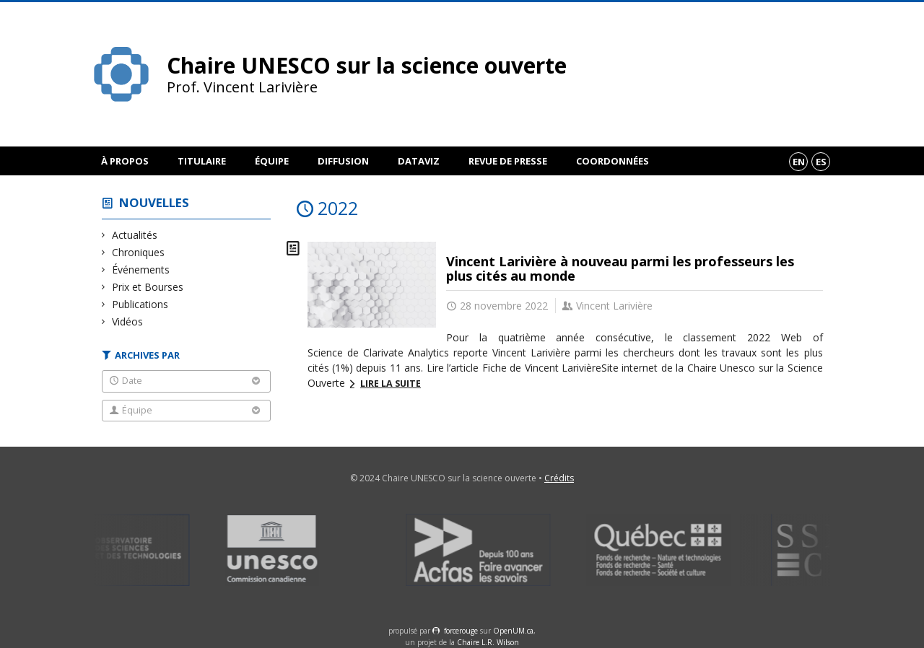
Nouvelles (154, 202)
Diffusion (343, 160)
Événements (141, 269)
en (799, 161)
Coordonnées (612, 160)
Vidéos (128, 321)
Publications (140, 304)
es (821, 161)
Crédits (559, 478)
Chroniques (139, 252)
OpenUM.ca (513, 631)
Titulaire (202, 160)
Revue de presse (507, 160)
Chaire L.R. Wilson (488, 642)
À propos (125, 160)
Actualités (135, 235)
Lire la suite (390, 383)
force (461, 631)
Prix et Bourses (148, 287)
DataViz (419, 160)
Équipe (272, 160)
